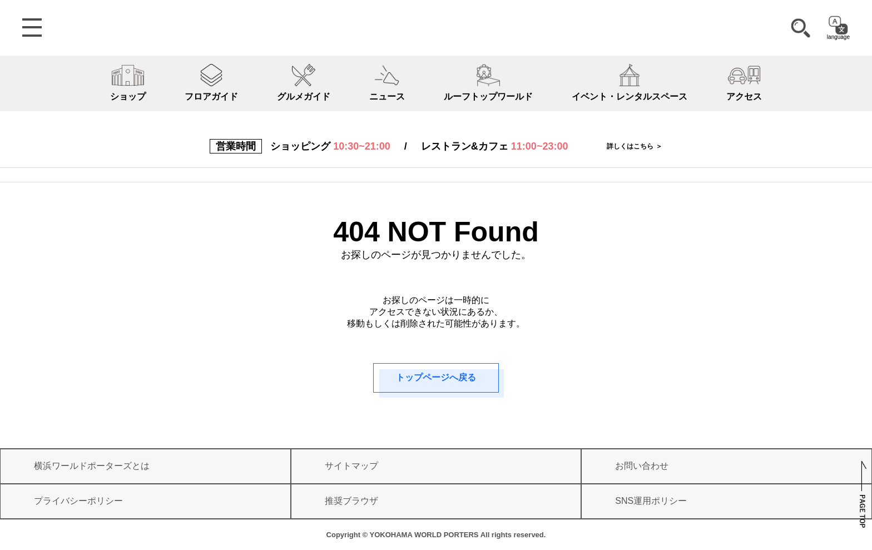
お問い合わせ (641, 465)
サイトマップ (351, 465)
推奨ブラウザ (351, 501)
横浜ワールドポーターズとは (92, 465)
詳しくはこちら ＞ (634, 146)
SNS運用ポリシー (651, 501)
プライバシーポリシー (78, 501)
